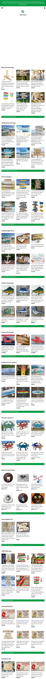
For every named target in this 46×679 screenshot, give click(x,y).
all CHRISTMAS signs (7, 554)
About (2, 671)
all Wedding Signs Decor (8, 231)
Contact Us (3, 674)
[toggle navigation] (2, 7)
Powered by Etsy (39, 672)
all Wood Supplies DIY (8, 499)
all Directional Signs (8, 178)
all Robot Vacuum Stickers (9, 467)
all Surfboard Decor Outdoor (10, 365)
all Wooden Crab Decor (8, 418)
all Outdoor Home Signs (8, 280)
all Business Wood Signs (8, 310)
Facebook (18, 669)
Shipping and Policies (6, 672)
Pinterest (18, 671)
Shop (2, 669)
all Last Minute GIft (7, 656)
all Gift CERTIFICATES (7, 606)
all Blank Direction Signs (9, 71)
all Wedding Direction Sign (9, 124)
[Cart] (44, 8)
